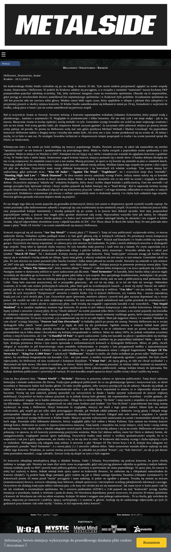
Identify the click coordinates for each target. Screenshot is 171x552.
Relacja (6, 63)
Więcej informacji (15, 545)
